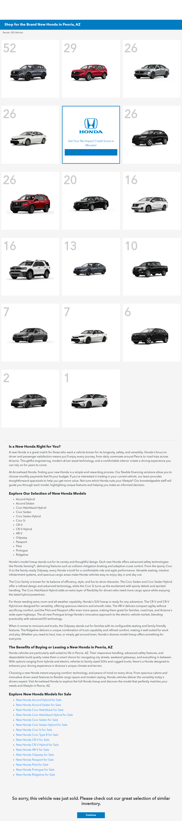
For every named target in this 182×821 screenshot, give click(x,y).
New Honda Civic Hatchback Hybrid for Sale (44, 715)
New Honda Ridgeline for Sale (35, 774)
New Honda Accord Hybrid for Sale (38, 700)
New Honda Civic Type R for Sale (37, 735)
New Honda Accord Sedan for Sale (38, 705)
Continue (91, 815)
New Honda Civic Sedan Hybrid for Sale (41, 725)
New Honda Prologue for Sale (35, 770)
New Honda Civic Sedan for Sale (37, 720)
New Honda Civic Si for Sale (34, 730)
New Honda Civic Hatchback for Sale (39, 710)
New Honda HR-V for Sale (32, 750)
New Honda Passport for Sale (35, 760)
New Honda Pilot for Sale (32, 765)
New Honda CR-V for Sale (32, 740)
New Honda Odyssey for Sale (35, 755)
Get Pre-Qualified (91, 152)
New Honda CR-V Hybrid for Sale (37, 745)
